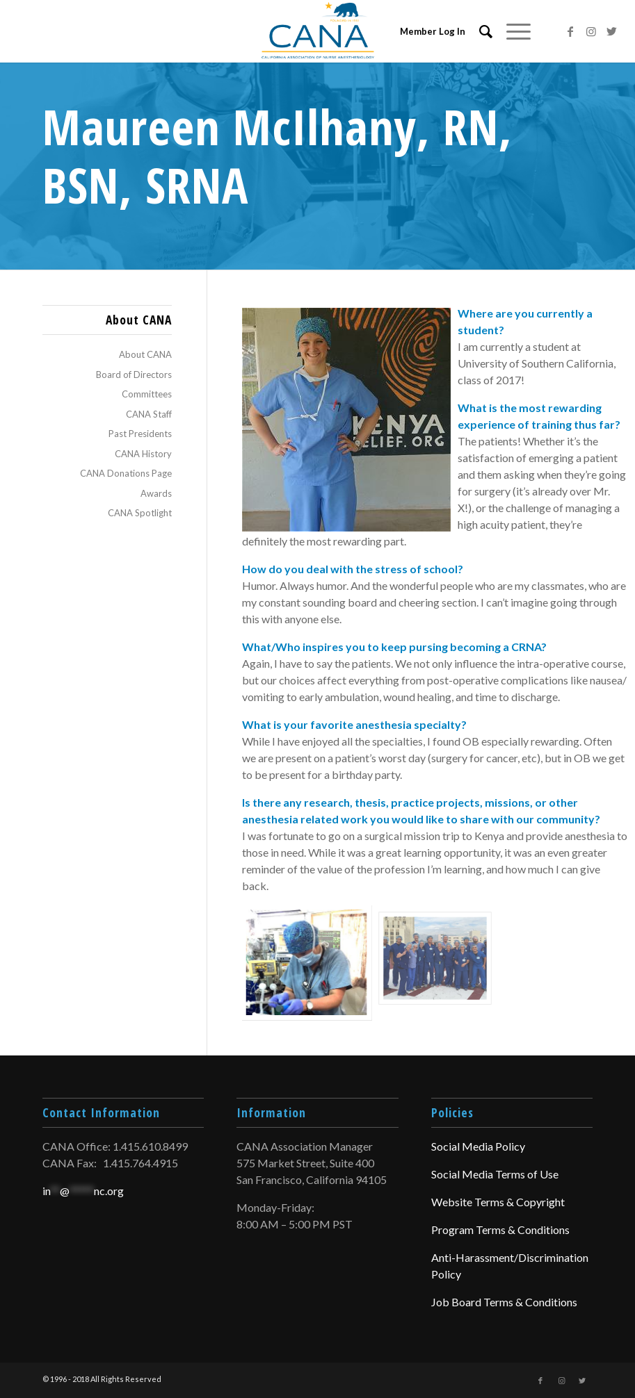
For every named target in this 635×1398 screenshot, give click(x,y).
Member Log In (432, 31)
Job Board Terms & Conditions (504, 1301)
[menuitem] (478, 31)
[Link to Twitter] (612, 31)
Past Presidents (140, 433)
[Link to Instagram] (591, 31)
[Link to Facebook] (570, 31)
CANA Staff (149, 414)
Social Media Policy (478, 1146)
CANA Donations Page (126, 473)
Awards (156, 493)
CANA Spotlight (140, 512)
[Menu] (511, 31)
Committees (147, 394)
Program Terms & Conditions (500, 1229)
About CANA (145, 354)
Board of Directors (134, 374)
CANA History (143, 453)
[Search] (478, 31)
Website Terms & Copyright (498, 1201)
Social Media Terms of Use (494, 1174)
